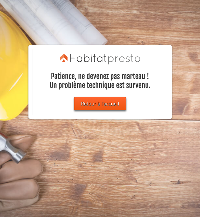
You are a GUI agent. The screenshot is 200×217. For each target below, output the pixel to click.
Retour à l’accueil (100, 103)
